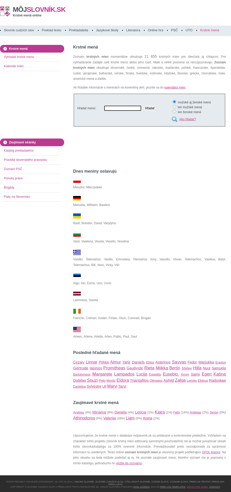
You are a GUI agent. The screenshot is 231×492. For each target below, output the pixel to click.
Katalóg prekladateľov (19, 150)
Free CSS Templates (172, 487)
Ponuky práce (13, 178)
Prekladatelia (78, 30)
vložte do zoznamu (129, 463)
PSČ (174, 30)
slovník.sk (39, 9)
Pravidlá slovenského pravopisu (25, 160)
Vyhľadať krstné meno (19, 57)
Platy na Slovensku (17, 197)
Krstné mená (209, 30)
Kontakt (214, 487)
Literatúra (133, 30)
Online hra (155, 30)
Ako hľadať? (187, 119)
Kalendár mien (14, 66)
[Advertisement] (133, 148)
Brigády (9, 187)
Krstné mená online (27, 15)
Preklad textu (51, 30)
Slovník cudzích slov (19, 30)
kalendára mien (175, 87)
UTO (189, 30)
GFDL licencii (211, 452)
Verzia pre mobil (197, 487)
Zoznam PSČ (13, 169)
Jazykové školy (107, 30)
